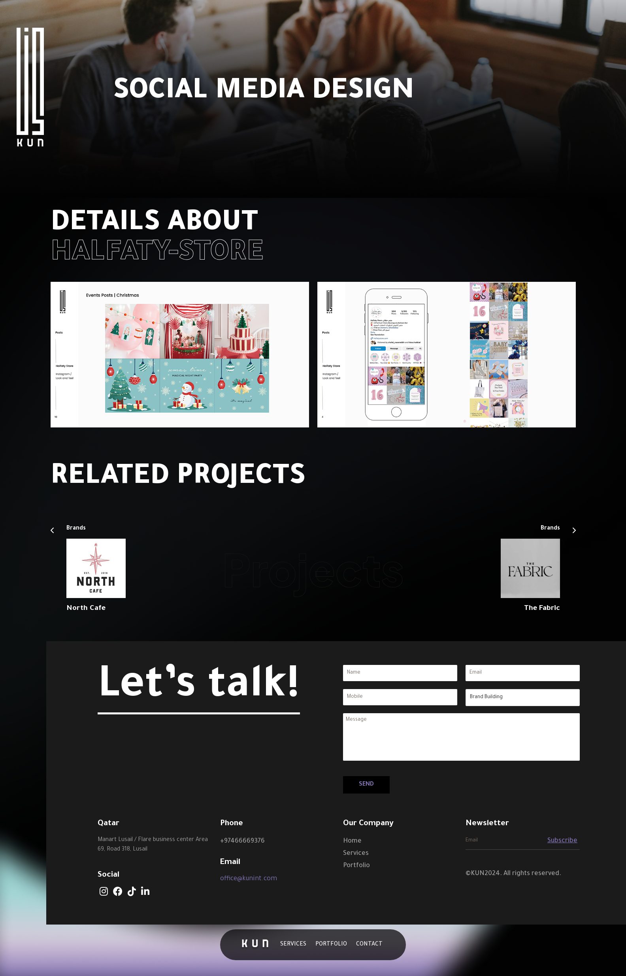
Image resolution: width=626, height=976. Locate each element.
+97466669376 (242, 841)
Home (352, 841)
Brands (76, 529)
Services (293, 945)
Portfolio (331, 945)
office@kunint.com (248, 879)
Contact (369, 945)
